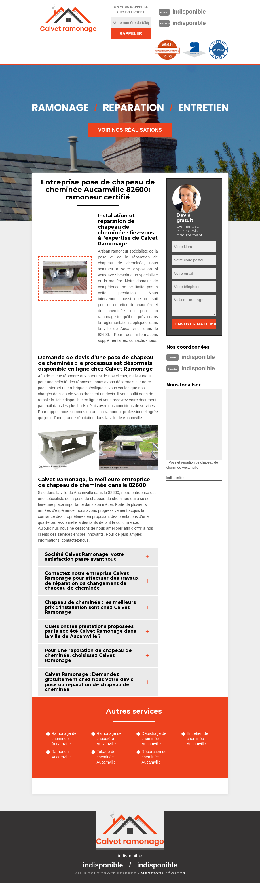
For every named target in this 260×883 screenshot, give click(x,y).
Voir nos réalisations (130, 130)
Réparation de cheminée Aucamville (154, 756)
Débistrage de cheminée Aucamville (154, 738)
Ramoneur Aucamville (61, 754)
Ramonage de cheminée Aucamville (64, 738)
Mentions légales (163, 873)
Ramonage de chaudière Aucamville (109, 738)
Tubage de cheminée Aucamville (106, 756)
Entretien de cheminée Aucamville (197, 738)
